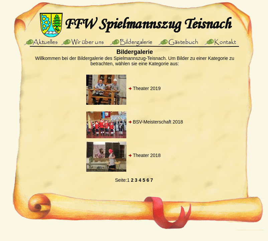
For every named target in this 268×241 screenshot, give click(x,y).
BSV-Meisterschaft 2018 (158, 122)
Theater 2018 (146, 155)
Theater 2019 (146, 88)
